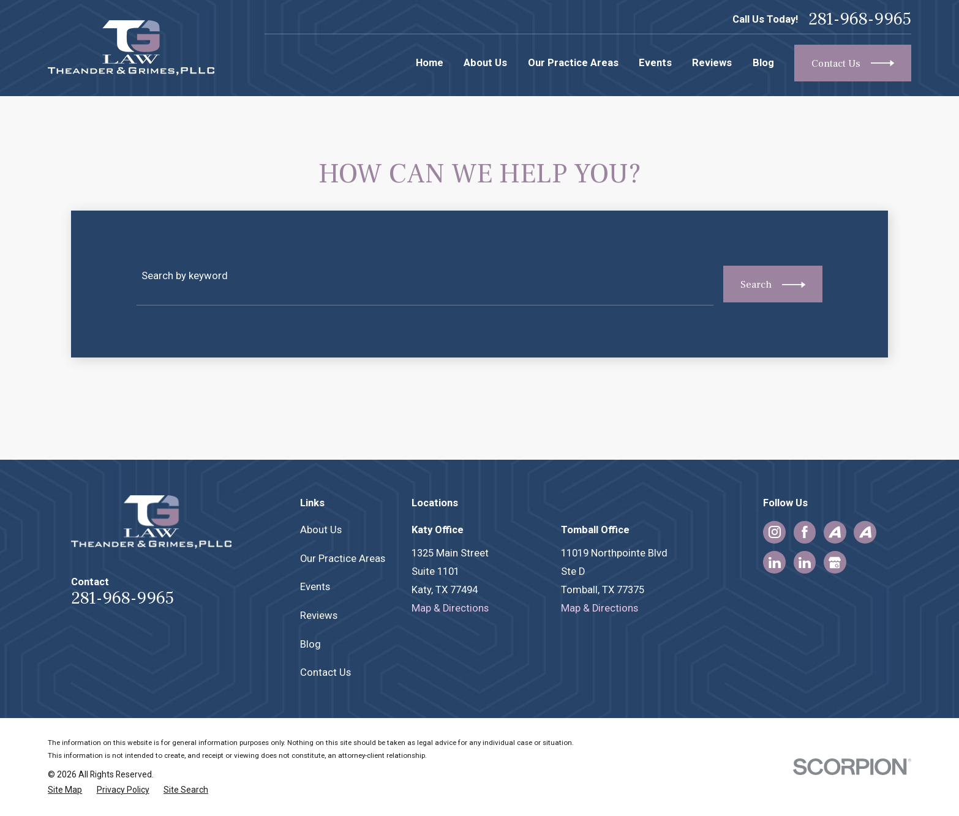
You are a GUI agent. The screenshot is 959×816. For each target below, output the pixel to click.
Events (315, 587)
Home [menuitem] (429, 63)
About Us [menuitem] (485, 63)
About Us (321, 530)
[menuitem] (65, 790)
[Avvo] (835, 532)
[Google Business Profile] (835, 562)
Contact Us (325, 672)
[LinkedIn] (775, 562)
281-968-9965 (859, 19)
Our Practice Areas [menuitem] (573, 63)
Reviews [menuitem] (712, 63)
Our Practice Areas (342, 558)
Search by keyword (184, 276)
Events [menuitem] (655, 63)
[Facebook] (805, 532)
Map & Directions (450, 608)
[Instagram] (775, 532)
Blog (310, 644)
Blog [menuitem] (763, 63)
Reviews (318, 615)
